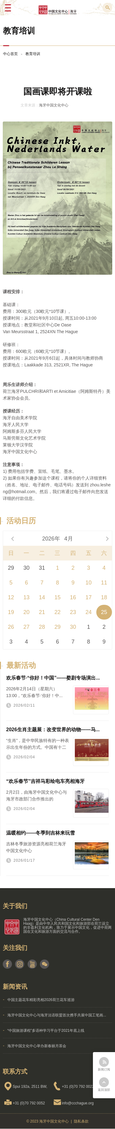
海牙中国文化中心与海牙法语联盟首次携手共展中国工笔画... (56, 1015)
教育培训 (32, 54)
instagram (20, 964)
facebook (7, 964)
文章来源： (30, 105)
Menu (7, 7)
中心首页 (10, 54)
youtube (32, 964)
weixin (44, 964)
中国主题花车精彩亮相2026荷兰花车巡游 (41, 1000)
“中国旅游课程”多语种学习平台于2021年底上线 (45, 1030)
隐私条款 (81, 1121)
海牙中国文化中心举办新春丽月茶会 (36, 1046)
